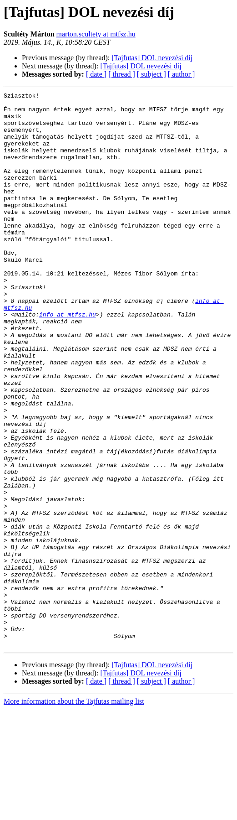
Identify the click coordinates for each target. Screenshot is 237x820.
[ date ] (96, 74)
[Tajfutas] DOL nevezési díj (151, 58)
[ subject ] (151, 74)
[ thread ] (121, 74)
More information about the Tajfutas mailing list (74, 812)
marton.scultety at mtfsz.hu (96, 34)
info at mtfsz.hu (67, 359)
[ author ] (181, 74)
